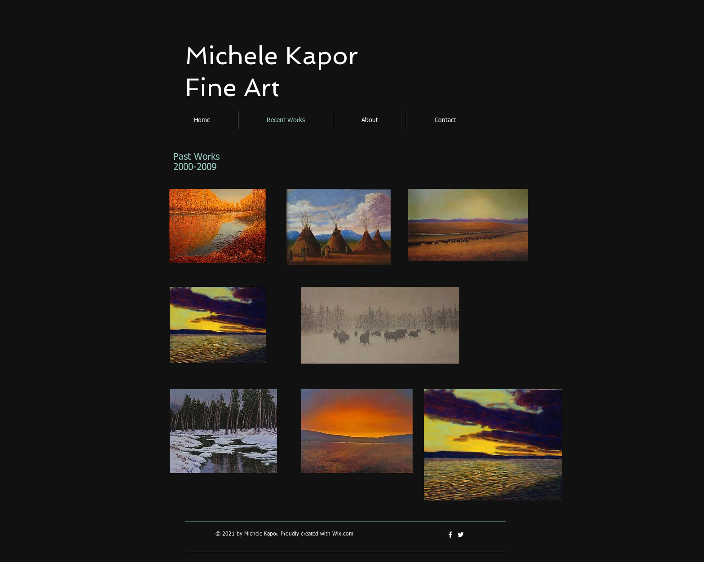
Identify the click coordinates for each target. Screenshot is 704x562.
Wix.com (342, 534)
